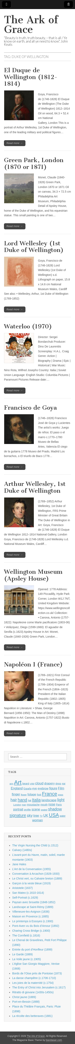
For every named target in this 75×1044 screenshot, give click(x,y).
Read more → (15, 143)
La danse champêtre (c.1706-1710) (34, 978)
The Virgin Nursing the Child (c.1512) (35, 845)
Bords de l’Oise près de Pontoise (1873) (37, 973)
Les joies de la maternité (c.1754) (33, 982)
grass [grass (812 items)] (60, 794)
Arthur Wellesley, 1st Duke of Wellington (35, 487)
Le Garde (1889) (22, 954)
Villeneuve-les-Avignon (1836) (30, 911)
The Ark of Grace (31, 25)
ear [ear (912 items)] (63, 783)
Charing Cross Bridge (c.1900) (31, 930)
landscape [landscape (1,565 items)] (48, 800)
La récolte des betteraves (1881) (32, 1016)
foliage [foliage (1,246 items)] (31, 794)
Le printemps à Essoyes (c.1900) (32, 921)
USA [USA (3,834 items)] (54, 815)
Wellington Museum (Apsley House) (33, 575)
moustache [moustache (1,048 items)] (33, 804)
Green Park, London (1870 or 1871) (34, 163)
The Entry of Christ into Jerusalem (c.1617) (39, 987)
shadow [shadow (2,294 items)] (55, 809)
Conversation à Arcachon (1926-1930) (36, 873)
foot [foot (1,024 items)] (39, 794)
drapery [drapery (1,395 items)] (49, 783)
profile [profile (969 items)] (27, 809)
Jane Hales (19, 864)
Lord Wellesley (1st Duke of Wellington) (34, 247)
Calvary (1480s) (22, 850)
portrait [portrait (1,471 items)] (18, 809)
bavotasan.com (54, 1040)
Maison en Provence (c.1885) (30, 916)
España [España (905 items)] (27, 788)
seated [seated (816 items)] (44, 809)
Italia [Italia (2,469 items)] (36, 799)
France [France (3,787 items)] (49, 793)
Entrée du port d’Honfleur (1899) (32, 949)
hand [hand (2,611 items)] (22, 799)
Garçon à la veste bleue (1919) (31, 883)
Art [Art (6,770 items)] (17, 782)
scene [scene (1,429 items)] (36, 809)
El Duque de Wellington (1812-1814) (30, 77)
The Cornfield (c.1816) (26, 935)
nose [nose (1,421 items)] (51, 804)
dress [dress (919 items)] (58, 783)
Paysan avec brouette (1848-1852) (33, 902)
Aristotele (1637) (22, 888)
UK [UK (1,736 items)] (45, 815)
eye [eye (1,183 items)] (34, 788)
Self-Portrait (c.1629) (25, 897)
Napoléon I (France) (33, 664)
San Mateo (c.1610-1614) (28, 892)
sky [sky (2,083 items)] (30, 815)
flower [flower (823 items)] (24, 794)
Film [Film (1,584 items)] (61, 788)
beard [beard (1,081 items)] (25, 783)
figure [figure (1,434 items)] (53, 788)
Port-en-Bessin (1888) (26, 1001)
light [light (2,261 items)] (60, 800)
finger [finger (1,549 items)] (16, 794)
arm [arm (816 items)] (11, 783)
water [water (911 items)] (62, 815)
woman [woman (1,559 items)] (37, 820)
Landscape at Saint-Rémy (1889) (32, 907)
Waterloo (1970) (28, 326)
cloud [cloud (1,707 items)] (39, 783)
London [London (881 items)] (17, 804)
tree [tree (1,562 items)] (36, 815)
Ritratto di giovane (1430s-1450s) (33, 992)
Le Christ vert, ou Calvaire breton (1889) (37, 878)
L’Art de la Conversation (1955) (31, 869)
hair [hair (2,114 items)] (14, 800)
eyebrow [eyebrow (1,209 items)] (43, 788)
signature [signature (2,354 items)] (18, 815)
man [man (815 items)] (24, 804)
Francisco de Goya (30, 407)
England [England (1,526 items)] (17, 788)
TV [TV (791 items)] (41, 816)
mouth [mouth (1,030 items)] (44, 804)
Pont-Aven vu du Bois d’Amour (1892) (35, 925)
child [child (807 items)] (32, 783)
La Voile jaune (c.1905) (26, 959)
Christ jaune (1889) (24, 997)
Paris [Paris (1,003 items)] (59, 804)
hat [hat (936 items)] (29, 800)
